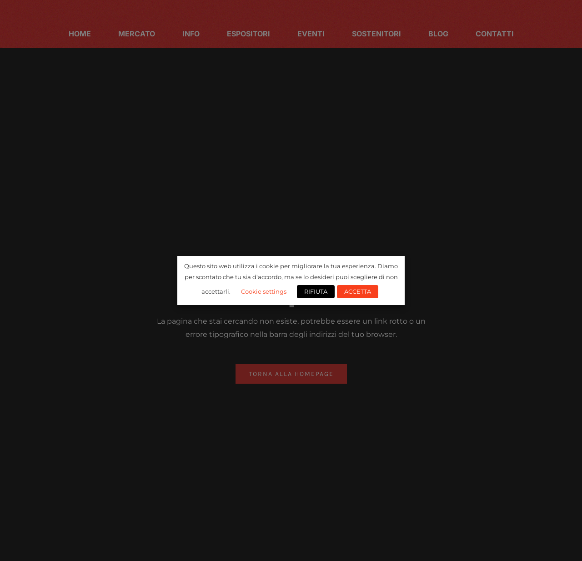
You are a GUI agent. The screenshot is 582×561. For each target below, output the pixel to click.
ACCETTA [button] (357, 291)
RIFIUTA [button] (315, 291)
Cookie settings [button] (263, 291)
